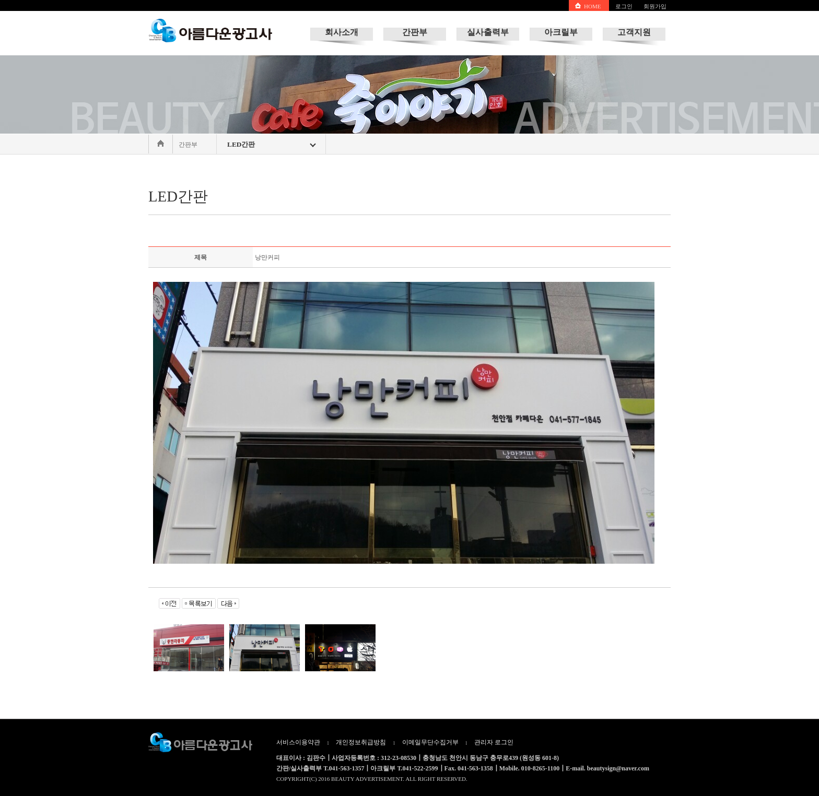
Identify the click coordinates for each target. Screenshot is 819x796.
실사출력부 (488, 32)
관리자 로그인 (493, 742)
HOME (592, 6)
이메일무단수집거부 (430, 742)
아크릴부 (561, 32)
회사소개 (341, 32)
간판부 (414, 32)
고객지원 (634, 32)
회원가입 (655, 6)
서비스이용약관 (298, 742)
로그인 (624, 6)
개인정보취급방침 (361, 742)
